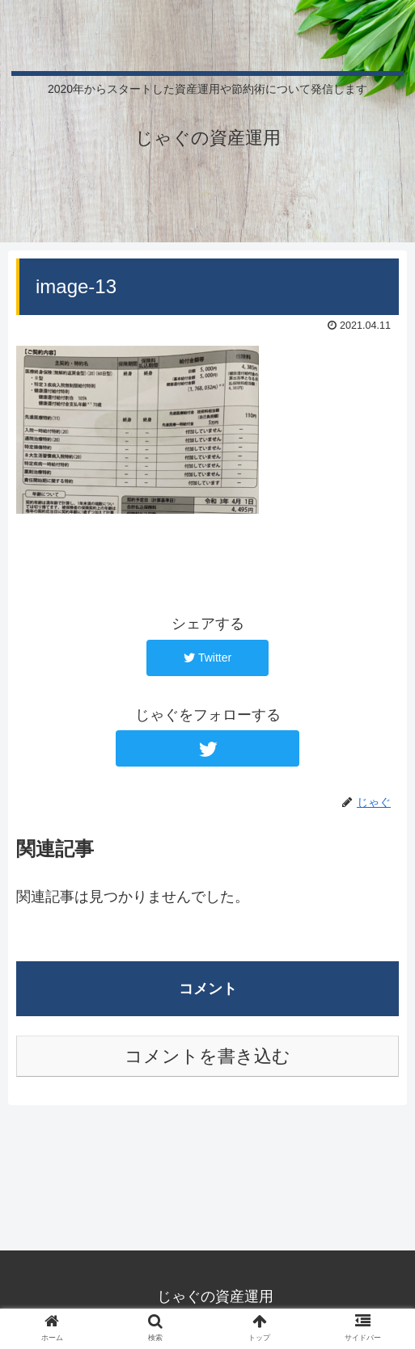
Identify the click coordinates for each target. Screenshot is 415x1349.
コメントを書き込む (207, 1056)
